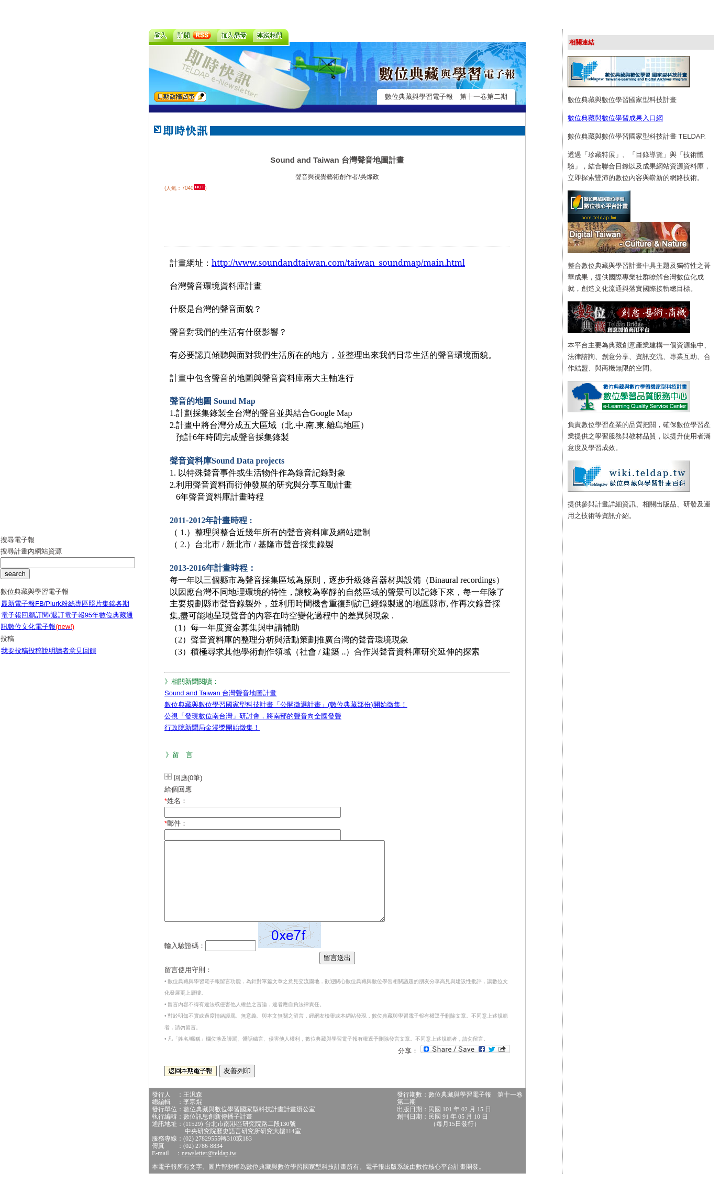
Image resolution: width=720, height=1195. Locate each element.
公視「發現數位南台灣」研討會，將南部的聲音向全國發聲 (252, 716)
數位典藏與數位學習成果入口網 (615, 118)
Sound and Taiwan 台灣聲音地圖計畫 (220, 693)
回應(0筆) (188, 778)
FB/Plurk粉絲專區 (61, 611)
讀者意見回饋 (76, 658)
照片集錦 (102, 611)
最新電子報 (18, 611)
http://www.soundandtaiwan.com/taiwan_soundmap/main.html (338, 262)
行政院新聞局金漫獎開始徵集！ (212, 727)
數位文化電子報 (41, 634)
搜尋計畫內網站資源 (31, 559)
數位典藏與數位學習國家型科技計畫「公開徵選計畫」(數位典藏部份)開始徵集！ (285, 704)
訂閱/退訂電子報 (60, 623)
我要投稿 (14, 658)
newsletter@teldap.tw (209, 1169)
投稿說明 (42, 658)
